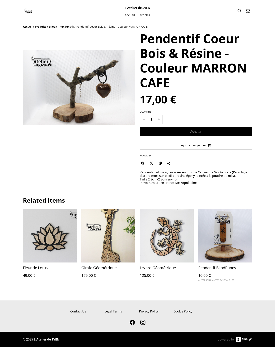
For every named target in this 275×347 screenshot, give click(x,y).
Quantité (145, 111)
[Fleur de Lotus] (50, 247)
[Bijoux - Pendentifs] (61, 26)
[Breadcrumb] (137, 26)
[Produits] (40, 26)
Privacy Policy (149, 311)
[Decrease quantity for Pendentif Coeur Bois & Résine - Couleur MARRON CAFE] (144, 119)
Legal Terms (113, 311)
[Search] (239, 11)
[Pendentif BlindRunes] (225, 247)
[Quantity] (151, 119)
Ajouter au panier (196, 145)
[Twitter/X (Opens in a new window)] (151, 163)
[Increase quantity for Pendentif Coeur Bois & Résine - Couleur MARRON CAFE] (159, 119)
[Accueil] (27, 26)
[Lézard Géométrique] (167, 247)
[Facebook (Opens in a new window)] (143, 163)
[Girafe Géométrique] (108, 247)
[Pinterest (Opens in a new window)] (160, 163)
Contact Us (78, 311)
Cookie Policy (182, 311)
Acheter (196, 132)
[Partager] (169, 163)
